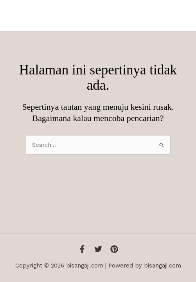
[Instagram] (114, 249)
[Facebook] (82, 249)
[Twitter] (98, 249)
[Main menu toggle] (180, 15)
